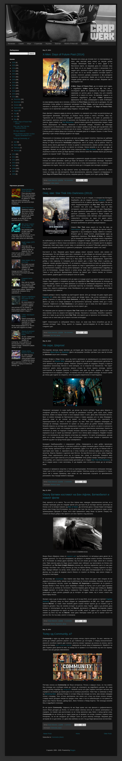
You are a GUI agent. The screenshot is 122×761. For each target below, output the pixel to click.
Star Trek (53, 335)
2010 (14, 163)
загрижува (59, 579)
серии (58, 484)
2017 (14, 88)
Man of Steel (91, 149)
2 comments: (68, 481)
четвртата (67, 689)
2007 (14, 171)
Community (54, 728)
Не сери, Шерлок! (54, 345)
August (16, 110)
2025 (14, 65)
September (17, 108)
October (16, 105)
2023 (14, 71)
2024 (14, 68)
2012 (14, 157)
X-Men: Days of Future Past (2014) (63, 54)
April (15, 142)
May (15, 119)
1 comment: (68, 724)
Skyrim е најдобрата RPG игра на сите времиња (28, 298)
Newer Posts (47, 734)
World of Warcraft (71, 44)
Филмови (11, 44)
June (15, 116)
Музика (48, 44)
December (17, 99)
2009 (14, 165)
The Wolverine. (68, 122)
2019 (14, 82)
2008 (14, 168)
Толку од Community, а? (57, 633)
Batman (58, 44)
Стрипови (38, 44)
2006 (14, 174)
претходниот (75, 229)
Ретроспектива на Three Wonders (28, 190)
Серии (21, 44)
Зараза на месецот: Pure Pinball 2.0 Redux (28, 333)
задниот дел (71, 556)
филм (57, 183)
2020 (14, 79)
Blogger (72, 750)
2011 (14, 160)
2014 (14, 97)
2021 (14, 77)
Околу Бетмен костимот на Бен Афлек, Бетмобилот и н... (24, 134)
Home (78, 734)
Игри (29, 44)
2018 (14, 85)
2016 (14, 91)
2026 (14, 62)
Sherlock (101, 200)
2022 (14, 74)
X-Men (53, 183)
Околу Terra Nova (27, 208)
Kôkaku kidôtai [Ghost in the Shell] (28, 352)
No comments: (69, 180)
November (17, 102)
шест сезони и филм (63, 645)
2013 (14, 154)
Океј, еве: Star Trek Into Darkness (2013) (67, 193)
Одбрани (84, 44)
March (16, 145)
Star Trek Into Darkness (101, 460)
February (17, 148)
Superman (59, 624)
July (15, 113)
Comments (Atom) (57, 737)
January (16, 150)
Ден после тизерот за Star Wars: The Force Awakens (28, 225)
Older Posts (108, 734)
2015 (14, 94)
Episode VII (47, 297)
